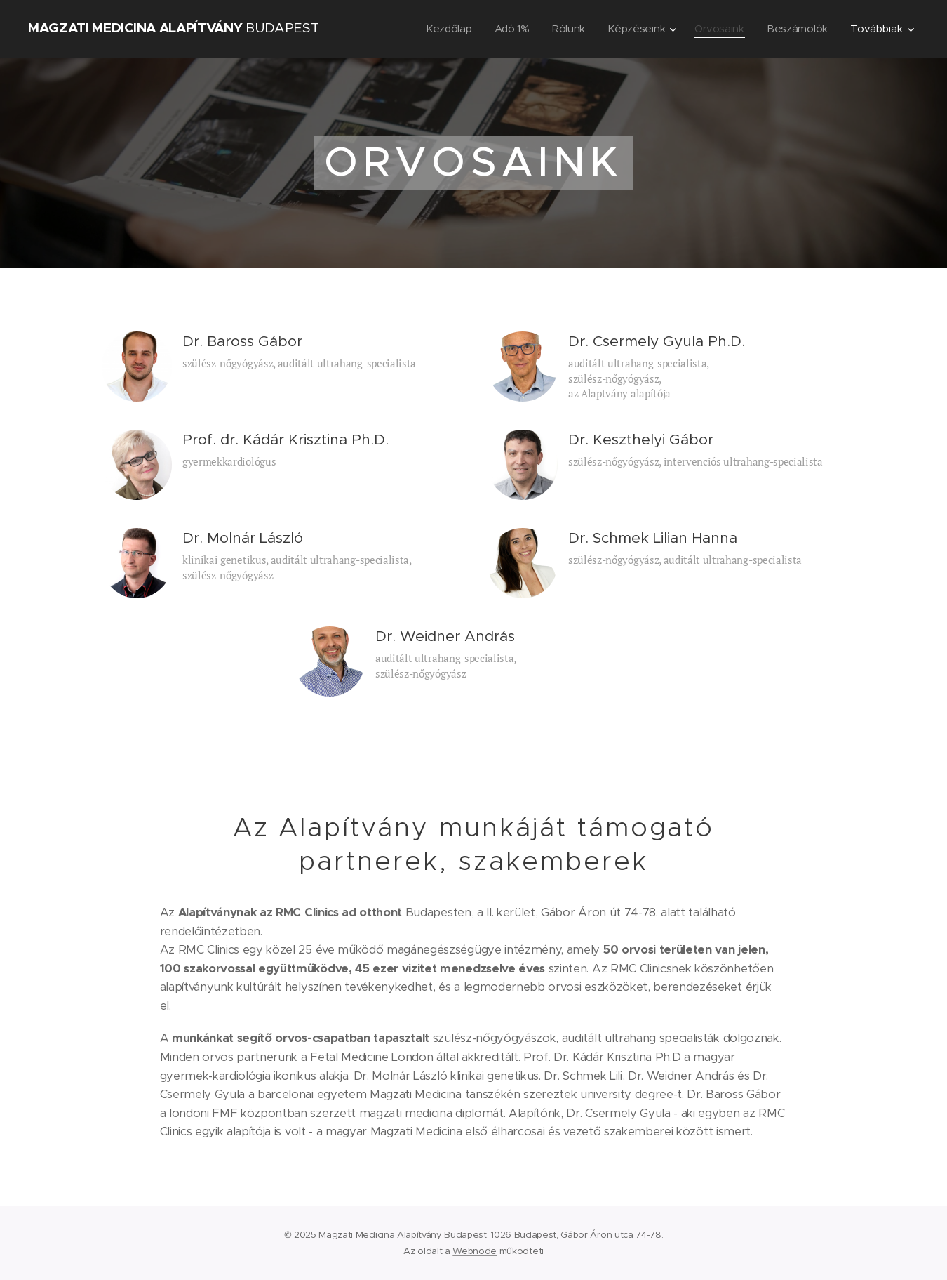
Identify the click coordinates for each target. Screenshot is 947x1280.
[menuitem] (443, 28)
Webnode (474, 1251)
